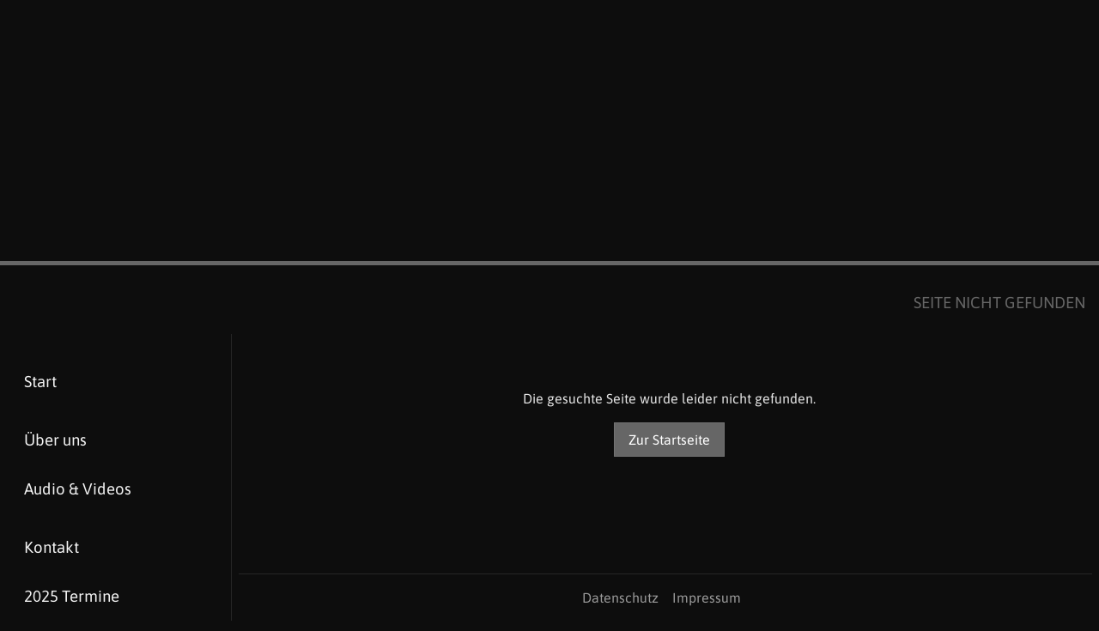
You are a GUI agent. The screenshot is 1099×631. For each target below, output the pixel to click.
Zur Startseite (669, 439)
